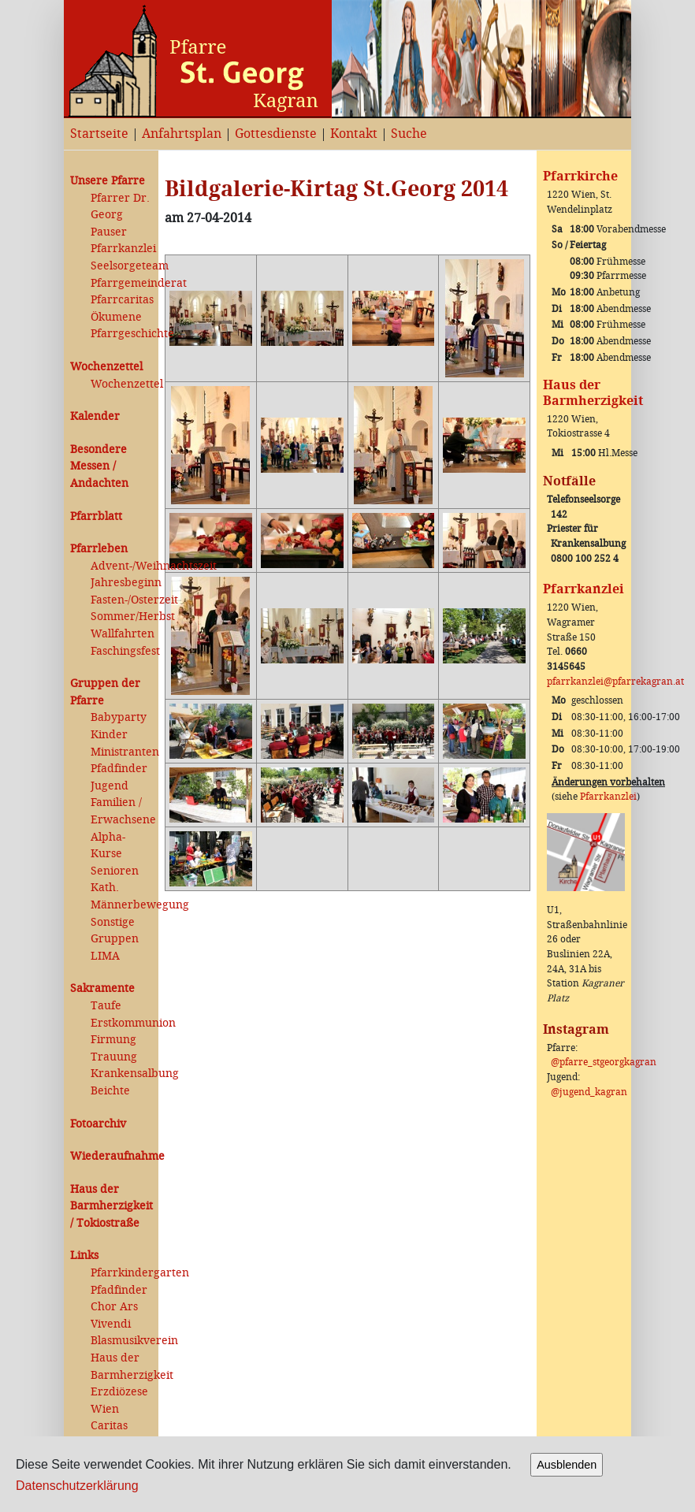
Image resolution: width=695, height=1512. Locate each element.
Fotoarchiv (98, 1124)
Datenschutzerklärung (77, 1485)
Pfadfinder (119, 768)
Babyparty (119, 717)
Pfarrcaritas (121, 299)
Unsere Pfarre (107, 181)
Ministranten (121, 752)
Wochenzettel (106, 366)
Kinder (109, 734)
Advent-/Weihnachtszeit (121, 566)
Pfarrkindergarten (121, 1273)
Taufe (106, 1005)
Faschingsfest (121, 651)
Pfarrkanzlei (121, 248)
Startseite (99, 133)
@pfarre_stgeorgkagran (603, 1062)
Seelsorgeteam (121, 266)
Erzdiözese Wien (119, 1400)
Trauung (114, 1057)
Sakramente (102, 988)
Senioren (115, 871)
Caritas (109, 1425)
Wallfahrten (121, 634)
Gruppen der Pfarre (105, 692)
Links (84, 1255)
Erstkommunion (121, 1023)
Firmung (113, 1039)
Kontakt (353, 133)
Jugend (109, 786)
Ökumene (116, 317)
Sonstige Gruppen (115, 931)
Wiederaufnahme (111, 1156)
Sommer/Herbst (121, 616)
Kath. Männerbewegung (121, 896)
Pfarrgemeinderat (121, 283)
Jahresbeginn (121, 582)
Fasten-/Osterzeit (121, 600)
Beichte (110, 1091)
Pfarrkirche (580, 176)
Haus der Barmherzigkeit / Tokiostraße (111, 1206)
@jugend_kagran (589, 1092)
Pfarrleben (99, 548)
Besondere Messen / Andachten (99, 466)
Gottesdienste (276, 133)
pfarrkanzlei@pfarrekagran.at (615, 681)
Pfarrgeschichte (121, 333)
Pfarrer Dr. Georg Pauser (120, 215)
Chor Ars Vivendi (114, 1315)
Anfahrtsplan (181, 133)
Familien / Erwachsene (121, 811)
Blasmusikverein (121, 1340)
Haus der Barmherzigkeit (121, 1366)
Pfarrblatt (96, 516)
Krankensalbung (121, 1073)
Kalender (95, 416)
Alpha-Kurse (108, 845)
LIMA (105, 956)
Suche (409, 133)
